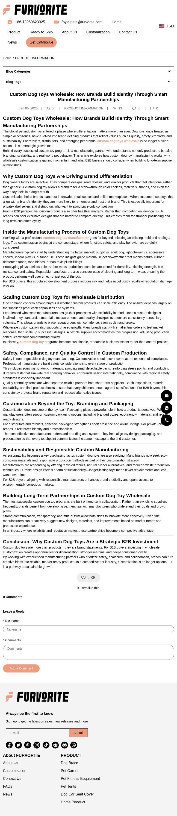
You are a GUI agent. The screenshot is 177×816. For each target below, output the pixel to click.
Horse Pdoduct (73, 802)
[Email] (166, 396)
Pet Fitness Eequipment (80, 779)
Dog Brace (69, 763)
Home (7, 58)
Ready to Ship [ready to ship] (41, 32)
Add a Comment (21, 668)
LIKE (88, 578)
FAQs (7, 786)
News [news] (12, 42)
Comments (13, 640)
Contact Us (12, 779)
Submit (79, 733)
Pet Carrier (70, 771)
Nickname (12, 621)
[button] (9, 745)
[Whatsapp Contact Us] (166, 408)
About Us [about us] (69, 32)
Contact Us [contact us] (128, 32)
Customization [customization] (97, 32)
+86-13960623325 (30, 22)
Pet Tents (68, 786)
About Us (10, 763)
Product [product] (14, 32)
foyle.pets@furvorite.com (82, 22)
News (7, 794)
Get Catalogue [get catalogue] (41, 42)
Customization (14, 771)
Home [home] (117, 22)
